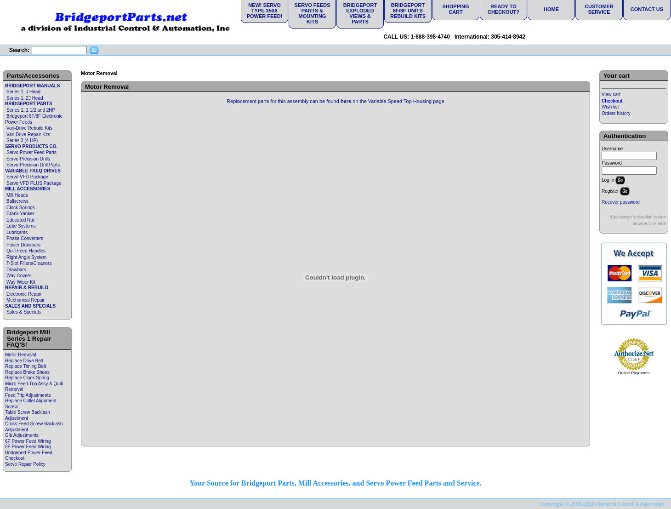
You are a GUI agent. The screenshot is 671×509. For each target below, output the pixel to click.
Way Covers (18, 275)
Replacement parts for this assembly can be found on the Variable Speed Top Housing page (335, 101)
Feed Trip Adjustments (28, 395)
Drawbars (16, 269)
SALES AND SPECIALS (30, 306)
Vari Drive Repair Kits (28, 134)
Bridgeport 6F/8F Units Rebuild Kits (408, 10)
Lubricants (17, 232)
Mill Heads (17, 195)
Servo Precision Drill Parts (33, 164)
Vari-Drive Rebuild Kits (29, 128)
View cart (611, 94)
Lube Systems (20, 226)
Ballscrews (17, 201)
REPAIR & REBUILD (26, 287)
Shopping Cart (455, 9)
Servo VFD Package (27, 176)
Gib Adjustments (22, 435)
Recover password (621, 202)
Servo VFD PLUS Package (34, 183)
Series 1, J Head (23, 91)
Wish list (610, 106)
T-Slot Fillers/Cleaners (28, 263)
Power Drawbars (23, 244)
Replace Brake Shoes (27, 372)
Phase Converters (24, 238)
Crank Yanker (20, 213)
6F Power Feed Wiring (28, 441)
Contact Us (647, 9)
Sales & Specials (23, 312)
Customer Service (599, 9)
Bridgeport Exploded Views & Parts (360, 13)
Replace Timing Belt (25, 366)
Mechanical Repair (25, 300)
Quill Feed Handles (25, 250)
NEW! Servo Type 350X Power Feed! (265, 10)
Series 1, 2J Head (24, 98)
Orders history (616, 113)
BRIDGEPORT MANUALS (32, 85)
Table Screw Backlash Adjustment (27, 415)
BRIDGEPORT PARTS (28, 103)
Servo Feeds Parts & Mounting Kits (312, 13)
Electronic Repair (23, 294)
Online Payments (634, 373)
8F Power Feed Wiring (28, 446)
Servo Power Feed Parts (31, 152)
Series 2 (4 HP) (22, 140)
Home (551, 9)
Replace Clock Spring (27, 377)
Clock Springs (20, 207)
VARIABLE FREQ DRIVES (33, 170)
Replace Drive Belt (24, 360)
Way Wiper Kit (20, 282)
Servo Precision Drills (28, 158)
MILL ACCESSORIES (27, 188)
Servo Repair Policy (25, 464)
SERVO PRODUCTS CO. (31, 146)
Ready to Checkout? (503, 9)
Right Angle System (26, 257)
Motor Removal (20, 354)
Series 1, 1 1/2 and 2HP (30, 110)
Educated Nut (20, 220)
